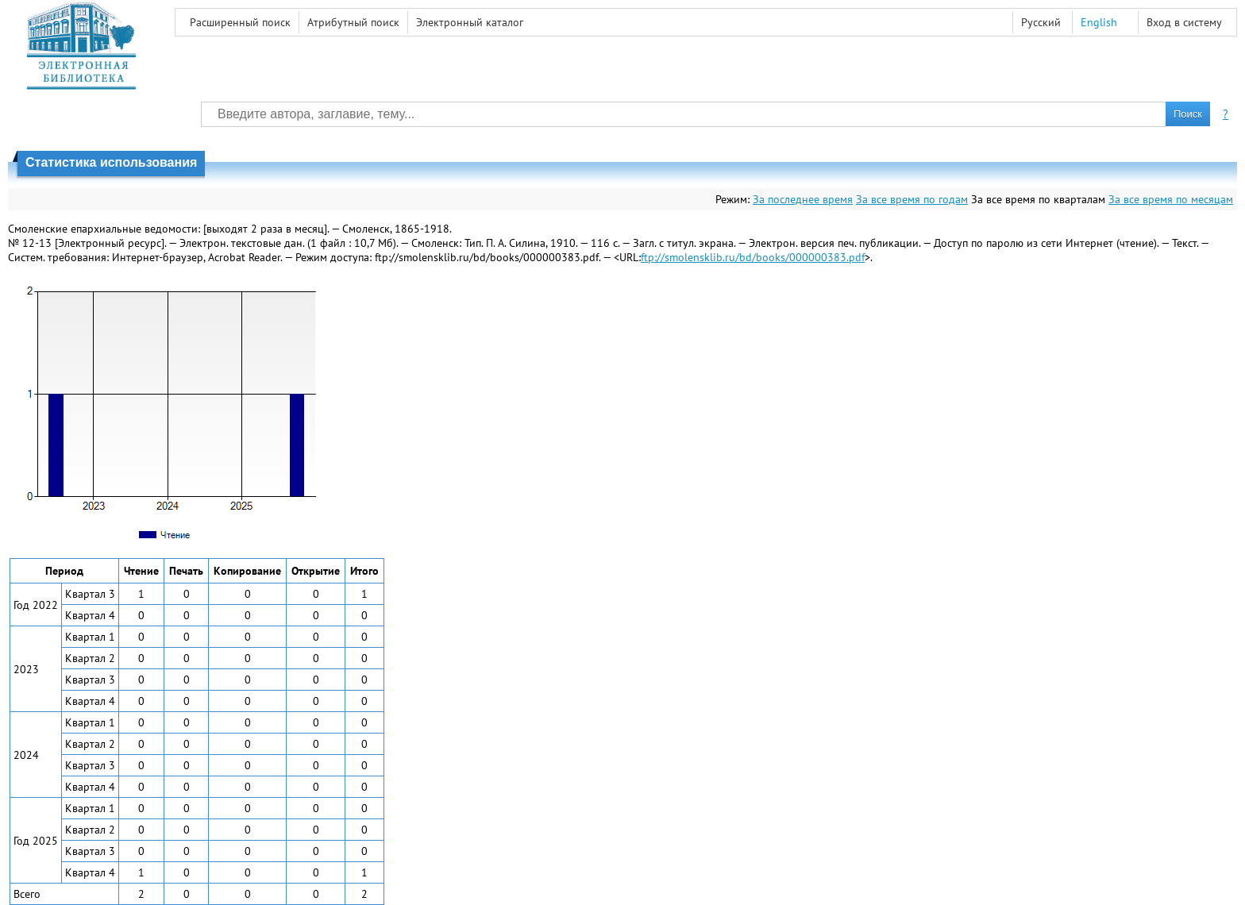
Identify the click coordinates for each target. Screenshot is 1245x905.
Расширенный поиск (240, 22)
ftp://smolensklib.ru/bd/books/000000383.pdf (753, 257)
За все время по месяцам (1170, 199)
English (1099, 22)
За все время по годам (912, 199)
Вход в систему (1184, 22)
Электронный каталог (469, 22)
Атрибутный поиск (353, 22)
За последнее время (803, 199)
